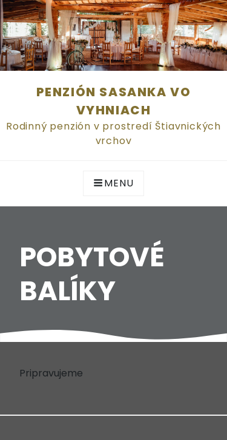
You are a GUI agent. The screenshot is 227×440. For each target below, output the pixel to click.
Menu (113, 183)
